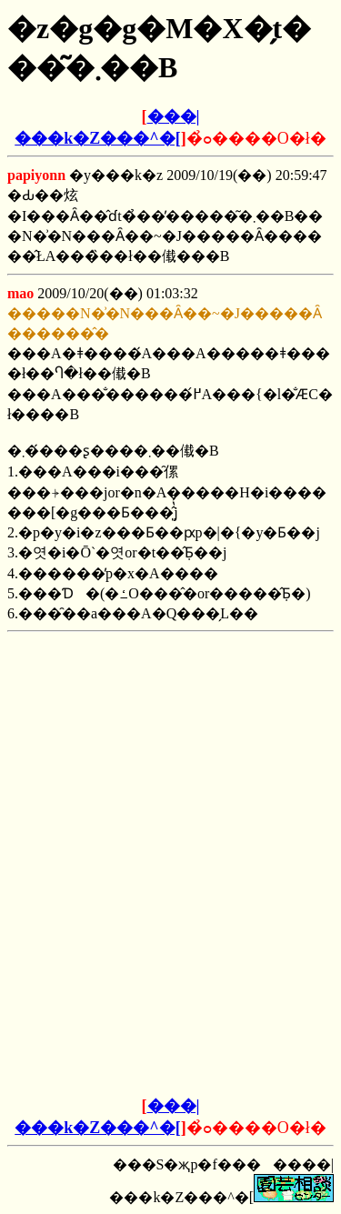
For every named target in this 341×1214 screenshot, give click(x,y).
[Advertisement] (171, 753)
